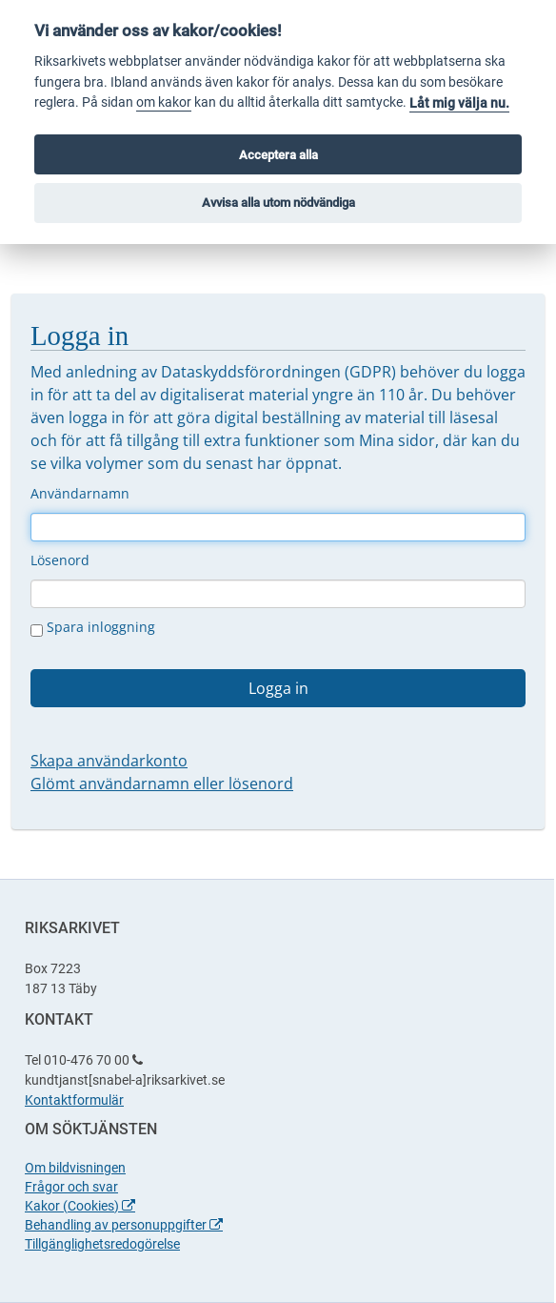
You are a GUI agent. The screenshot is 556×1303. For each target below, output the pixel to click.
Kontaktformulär (74, 1100)
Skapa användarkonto (109, 760)
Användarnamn (79, 493)
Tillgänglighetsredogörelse (102, 1244)
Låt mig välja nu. (459, 103)
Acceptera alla (278, 155)
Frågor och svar (71, 1186)
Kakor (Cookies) (80, 1205)
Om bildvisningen (75, 1167)
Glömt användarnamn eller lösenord (161, 783)
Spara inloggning (92, 627)
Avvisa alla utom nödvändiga (278, 202)
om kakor (163, 102)
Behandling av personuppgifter (124, 1224)
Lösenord (59, 560)
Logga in (278, 688)
